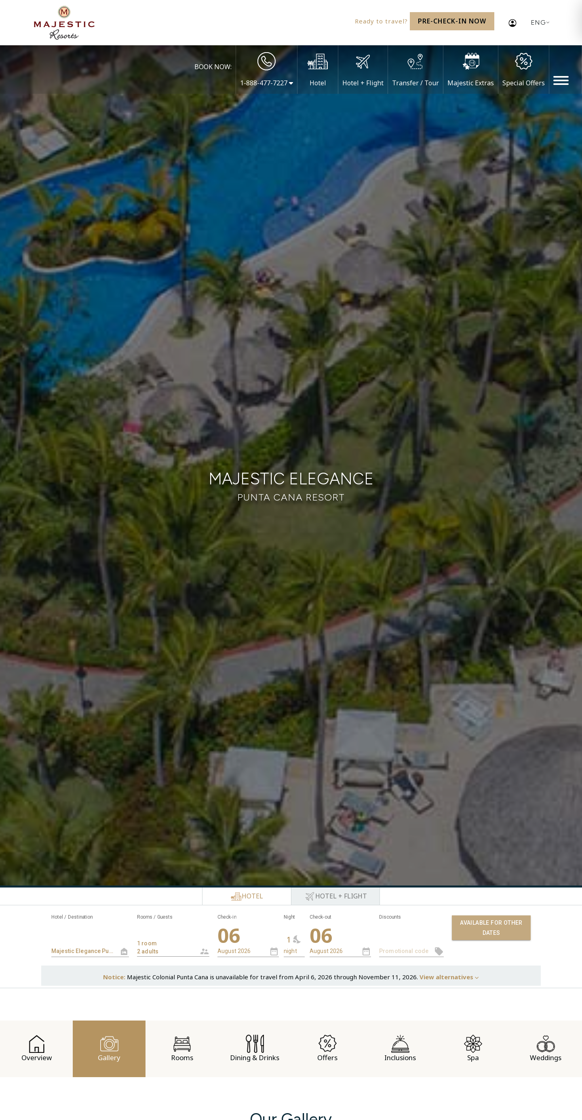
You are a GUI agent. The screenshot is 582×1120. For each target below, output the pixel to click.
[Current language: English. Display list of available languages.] (538, 22)
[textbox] (90, 951)
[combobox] (173, 940)
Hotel (318, 82)
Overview (36, 1048)
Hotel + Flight (363, 82)
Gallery (109, 1048)
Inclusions (400, 1048)
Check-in (226, 917)
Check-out (320, 917)
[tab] (246, 896)
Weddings (545, 1048)
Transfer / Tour (415, 82)
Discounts (390, 917)
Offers (327, 1048)
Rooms (182, 1048)
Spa (473, 1048)
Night (289, 917)
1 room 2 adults (166, 943)
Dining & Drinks (254, 1048)
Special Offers (523, 82)
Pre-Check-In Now (452, 21)
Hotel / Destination (72, 917)
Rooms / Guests (155, 917)
